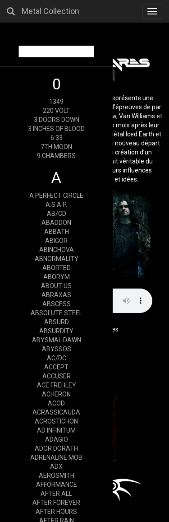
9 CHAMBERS (56, 155)
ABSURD (56, 322)
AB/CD (56, 213)
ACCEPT (56, 367)
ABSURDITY (56, 331)
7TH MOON (56, 146)
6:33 (56, 137)
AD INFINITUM (56, 430)
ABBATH (56, 231)
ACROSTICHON (56, 421)
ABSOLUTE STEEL (56, 313)
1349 (56, 101)
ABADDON (56, 222)
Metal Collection (50, 11)
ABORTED (56, 267)
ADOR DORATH (56, 448)
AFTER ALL (56, 493)
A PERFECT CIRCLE (56, 195)
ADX (56, 466)
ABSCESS (56, 304)
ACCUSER (56, 376)
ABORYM (56, 276)
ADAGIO (56, 439)
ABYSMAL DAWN (56, 340)
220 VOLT (56, 110)
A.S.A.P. (56, 204)
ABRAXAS (56, 294)
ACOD (56, 403)
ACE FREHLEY (56, 385)
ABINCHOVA (56, 249)
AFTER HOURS (56, 511)
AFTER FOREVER (56, 502)
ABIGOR (56, 240)
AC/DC (56, 358)
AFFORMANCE (56, 484)
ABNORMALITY (56, 258)
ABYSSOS (56, 349)
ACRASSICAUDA (56, 412)
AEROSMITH (56, 475)
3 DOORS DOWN (56, 119)
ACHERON (56, 394)
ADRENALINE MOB (56, 457)
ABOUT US (56, 285)
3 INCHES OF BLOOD (56, 128)
